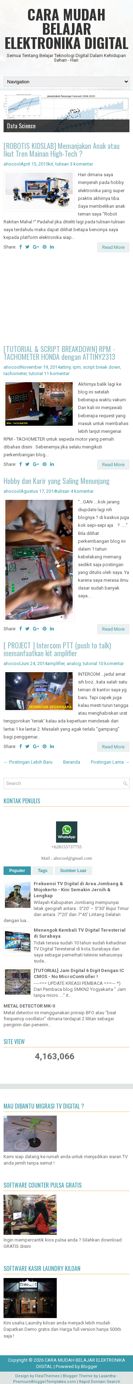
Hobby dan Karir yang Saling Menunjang (57, 481)
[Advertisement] (66, 300)
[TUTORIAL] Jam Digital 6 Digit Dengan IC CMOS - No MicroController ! (79, 973)
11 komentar (57, 373)
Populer (17, 870)
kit (50, 164)
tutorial (36, 373)
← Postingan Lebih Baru (28, 762)
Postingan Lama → (110, 762)
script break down (101, 367)
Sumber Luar (73, 870)
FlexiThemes (47, 1376)
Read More (113, 247)
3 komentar (81, 164)
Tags (43, 870)
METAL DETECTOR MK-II (29, 1006)
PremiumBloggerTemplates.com (44, 1381)
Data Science (21, 126)
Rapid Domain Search (99, 1381)
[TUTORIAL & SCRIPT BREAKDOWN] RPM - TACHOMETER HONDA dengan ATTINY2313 (59, 353)
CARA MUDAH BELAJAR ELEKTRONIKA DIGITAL (66, 28)
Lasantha (107, 1376)
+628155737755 (66, 846)
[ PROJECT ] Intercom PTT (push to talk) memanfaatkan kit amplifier (57, 649)
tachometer (15, 373)
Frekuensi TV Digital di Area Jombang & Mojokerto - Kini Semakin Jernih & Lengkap (78, 889)
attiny (65, 367)
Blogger (89, 1366)
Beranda (71, 762)
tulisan (62, 164)
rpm (77, 367)
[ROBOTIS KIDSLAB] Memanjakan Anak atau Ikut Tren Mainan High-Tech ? (62, 149)
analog (74, 663)
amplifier (56, 663)
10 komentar (111, 663)
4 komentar (82, 491)
